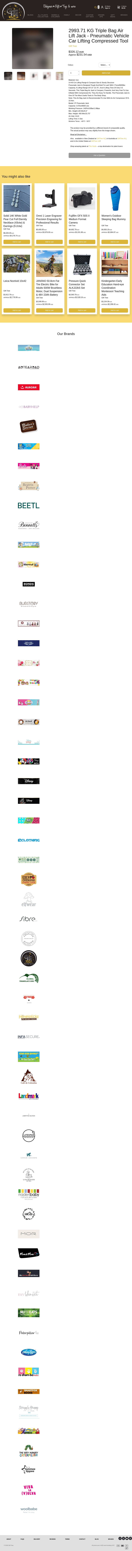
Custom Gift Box (90, 16)
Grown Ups (101, 16)
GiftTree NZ (101, 138)
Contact (82, 1539)
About (8, 1539)
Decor (78, 15)
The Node (92, 146)
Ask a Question (74, 154)
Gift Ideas (112, 16)
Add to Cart (106, 73)
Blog (97, 1539)
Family (67, 15)
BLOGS (30, 15)
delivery (37, 1539)
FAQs (22, 1539)
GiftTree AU (121, 138)
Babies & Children (55, 16)
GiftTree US (95, 141)
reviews (53, 1539)
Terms (67, 1539)
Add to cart (17, 242)
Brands (124, 15)
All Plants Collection (43, 16)
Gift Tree (73, 46)
